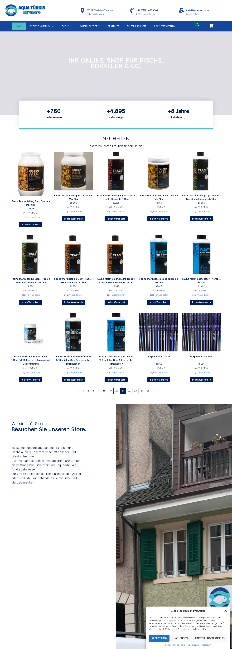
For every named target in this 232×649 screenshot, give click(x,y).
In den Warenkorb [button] (30, 224)
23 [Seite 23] (135, 390)
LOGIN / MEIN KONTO (164, 26)
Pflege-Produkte (136, 26)
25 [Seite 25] (148, 390)
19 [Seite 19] (110, 390)
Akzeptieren (159, 644)
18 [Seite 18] (104, 390)
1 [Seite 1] (83, 390)
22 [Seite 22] (129, 390)
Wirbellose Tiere (89, 26)
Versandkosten (33, 217)
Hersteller (113, 26)
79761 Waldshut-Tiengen (100, 10)
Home (19, 26)
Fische (67, 26)
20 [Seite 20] (116, 390)
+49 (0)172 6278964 (147, 10)
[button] (225, 617)
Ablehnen (181, 644)
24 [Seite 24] (141, 390)
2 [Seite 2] (88, 390)
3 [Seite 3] (93, 390)
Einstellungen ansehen (210, 644)
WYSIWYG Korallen (42, 26)
